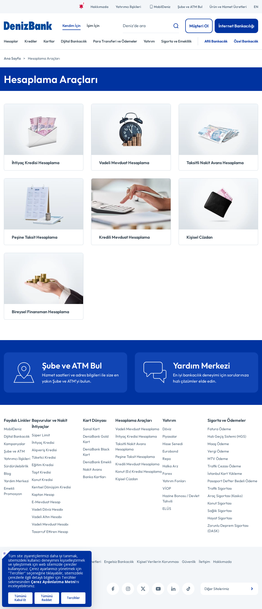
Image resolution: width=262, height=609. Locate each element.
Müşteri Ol (199, 25)
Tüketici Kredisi (44, 457)
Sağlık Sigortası (220, 510)
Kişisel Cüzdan (126, 479)
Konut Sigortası (220, 503)
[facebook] (113, 589)
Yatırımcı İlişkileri (128, 7)
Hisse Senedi (172, 444)
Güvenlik (189, 561)
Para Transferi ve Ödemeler (115, 41)
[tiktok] (188, 589)
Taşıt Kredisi (41, 472)
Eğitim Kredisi (42, 465)
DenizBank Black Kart (96, 452)
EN (256, 7)
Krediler (31, 41)
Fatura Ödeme (219, 429)
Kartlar (49, 41)
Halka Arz (170, 466)
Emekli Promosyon (13, 491)
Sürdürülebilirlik (16, 466)
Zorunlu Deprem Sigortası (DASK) (228, 528)
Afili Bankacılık (215, 41)
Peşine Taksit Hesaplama (135, 456)
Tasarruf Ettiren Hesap (50, 531)
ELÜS (166, 508)
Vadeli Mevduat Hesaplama (137, 429)
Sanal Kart (91, 429)
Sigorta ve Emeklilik (176, 41)
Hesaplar (11, 41)
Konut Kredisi (42, 479)
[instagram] (128, 589)
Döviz (166, 429)
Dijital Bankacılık (74, 41)
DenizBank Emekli (97, 462)
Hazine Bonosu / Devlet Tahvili (180, 498)
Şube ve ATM (14, 451)
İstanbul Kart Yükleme (225, 473)
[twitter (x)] (143, 589)
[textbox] (229, 589)
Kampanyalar (14, 444)
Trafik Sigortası (220, 488)
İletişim (204, 561)
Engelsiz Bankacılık (119, 561)
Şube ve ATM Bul (190, 7)
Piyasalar (169, 436)
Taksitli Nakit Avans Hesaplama (130, 447)
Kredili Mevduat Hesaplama (137, 464)
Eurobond (170, 451)
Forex (167, 473)
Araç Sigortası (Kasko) (225, 496)
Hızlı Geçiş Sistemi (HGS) (227, 436)
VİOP (166, 488)
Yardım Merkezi (16, 481)
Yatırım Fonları (174, 481)
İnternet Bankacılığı (236, 25)
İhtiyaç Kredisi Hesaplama (136, 436)
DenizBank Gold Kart (95, 439)
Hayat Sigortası (220, 518)
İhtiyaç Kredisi (43, 442)
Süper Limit (41, 435)
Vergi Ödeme (218, 451)
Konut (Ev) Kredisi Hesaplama (138, 471)
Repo (166, 458)
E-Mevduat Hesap (46, 502)
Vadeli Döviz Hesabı (47, 509)
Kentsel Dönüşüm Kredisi (51, 487)
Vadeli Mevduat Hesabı (50, 524)
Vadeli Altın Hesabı (47, 516)
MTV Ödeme (218, 458)
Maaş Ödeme (218, 444)
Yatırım (149, 41)
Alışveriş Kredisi (44, 450)
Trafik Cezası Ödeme (224, 466)
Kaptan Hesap (43, 494)
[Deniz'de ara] (151, 25)
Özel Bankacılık (246, 41)
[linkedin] (173, 589)
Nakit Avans (92, 469)
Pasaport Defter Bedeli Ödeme (232, 481)
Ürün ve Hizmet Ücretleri (228, 7)
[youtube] (158, 589)
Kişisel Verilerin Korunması (158, 561)
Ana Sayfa (12, 58)
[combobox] (229, 589)
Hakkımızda (99, 7)
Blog (7, 473)
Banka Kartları (94, 477)
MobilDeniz (159, 6)
